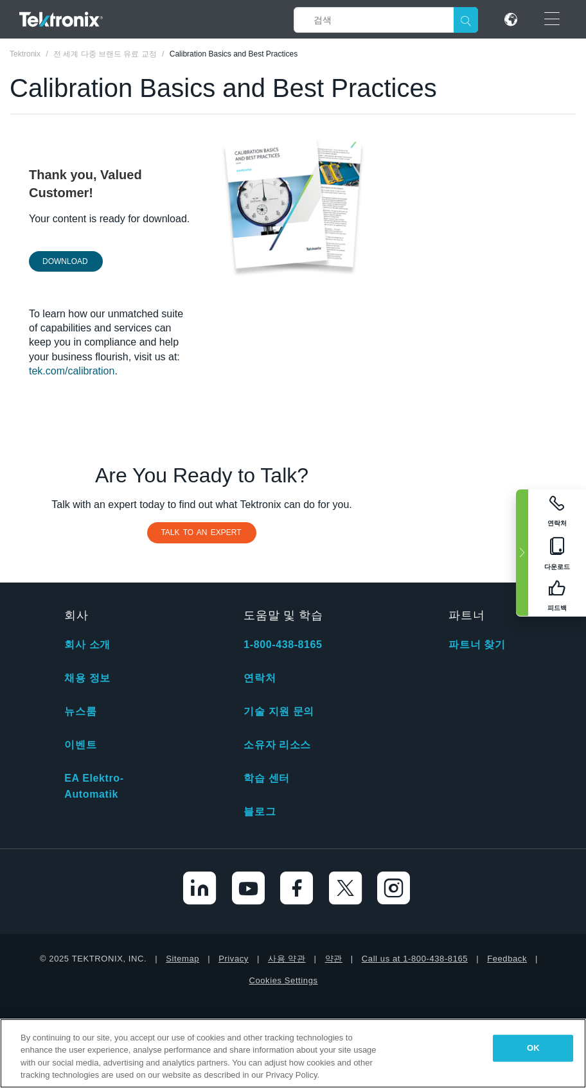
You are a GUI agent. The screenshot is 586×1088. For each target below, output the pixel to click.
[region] (293, 1053)
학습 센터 (266, 778)
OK (533, 1048)
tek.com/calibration (71, 370)
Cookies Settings (283, 980)
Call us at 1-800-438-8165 (415, 958)
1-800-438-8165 (283, 644)
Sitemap (182, 958)
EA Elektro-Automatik (93, 786)
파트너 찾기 (476, 644)
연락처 (260, 677)
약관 (333, 958)
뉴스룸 (80, 711)
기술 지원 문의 (279, 711)
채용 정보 (87, 677)
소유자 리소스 (277, 744)
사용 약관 (287, 958)
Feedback (507, 958)
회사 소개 (87, 644)
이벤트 (80, 744)
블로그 (260, 811)
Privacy (233, 958)
